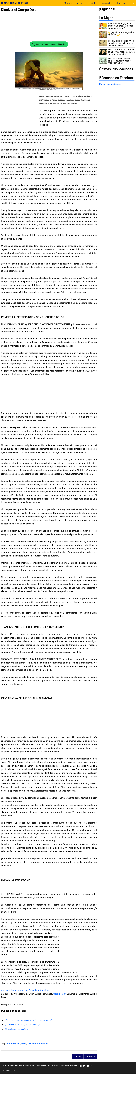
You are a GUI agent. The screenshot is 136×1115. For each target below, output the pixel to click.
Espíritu (92, 3)
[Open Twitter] (84, 1066)
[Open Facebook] (80, 1066)
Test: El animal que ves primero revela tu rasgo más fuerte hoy (119, 60)
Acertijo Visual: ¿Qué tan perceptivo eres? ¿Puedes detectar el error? (120, 26)
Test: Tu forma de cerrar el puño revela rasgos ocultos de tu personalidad (121, 52)
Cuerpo (79, 3)
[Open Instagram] (87, 1066)
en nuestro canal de (49, 44)
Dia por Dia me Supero (110, 84)
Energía (121, 3)
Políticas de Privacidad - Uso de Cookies (21, 1065)
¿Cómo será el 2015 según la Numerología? (23, 1024)
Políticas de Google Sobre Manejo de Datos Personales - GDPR (56, 1065)
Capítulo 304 (59, 994)
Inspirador (106, 3)
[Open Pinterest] (91, 1066)
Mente (67, 3)
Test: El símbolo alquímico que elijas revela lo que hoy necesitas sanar (121, 43)
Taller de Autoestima (37, 1043)
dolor (23, 1043)
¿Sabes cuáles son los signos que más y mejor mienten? (28, 1020)
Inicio (4, 1065)
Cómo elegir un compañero (16, 1029)
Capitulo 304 (13, 1043)
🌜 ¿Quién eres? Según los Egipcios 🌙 (121, 33)
